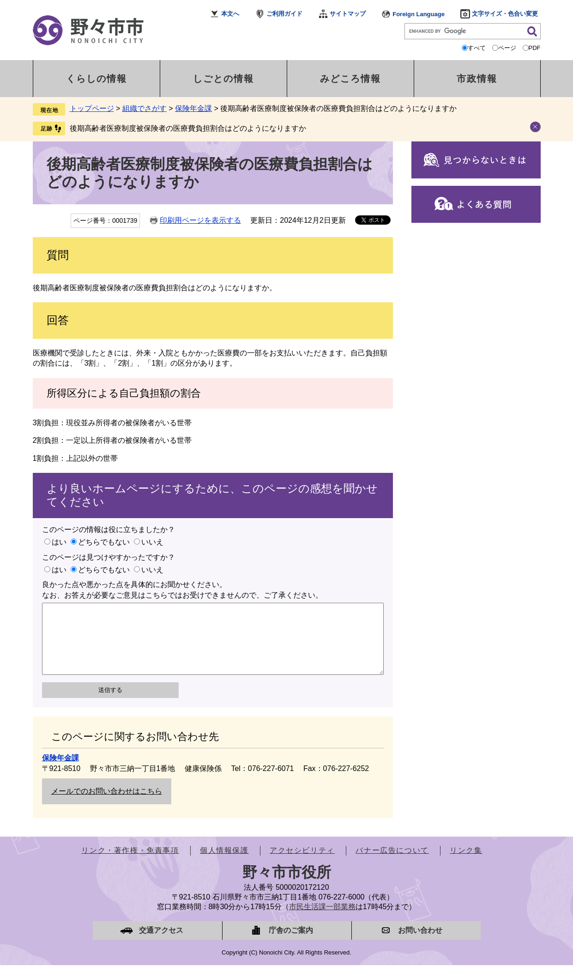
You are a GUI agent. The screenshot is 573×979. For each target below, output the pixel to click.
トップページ (92, 108)
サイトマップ (348, 13)
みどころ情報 (350, 78)
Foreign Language (418, 14)
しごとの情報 (223, 78)
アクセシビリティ (302, 864)
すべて (477, 48)
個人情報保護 (224, 864)
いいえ (152, 542)
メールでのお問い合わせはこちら (106, 805)
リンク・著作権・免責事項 (130, 864)
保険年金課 (193, 108)
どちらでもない (104, 542)
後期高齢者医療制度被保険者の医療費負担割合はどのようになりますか (188, 128)
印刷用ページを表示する (200, 220)
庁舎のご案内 (291, 944)
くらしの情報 (96, 78)
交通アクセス (161, 944)
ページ (507, 48)
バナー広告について (392, 864)
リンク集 (466, 864)
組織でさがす (144, 108)
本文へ (230, 13)
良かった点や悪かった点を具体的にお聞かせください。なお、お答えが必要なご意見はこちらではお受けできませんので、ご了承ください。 (182, 590)
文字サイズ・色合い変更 (505, 13)
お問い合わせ (420, 944)
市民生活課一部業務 (322, 920)
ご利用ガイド (284, 13)
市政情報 (477, 78)
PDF (535, 48)
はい (59, 542)
